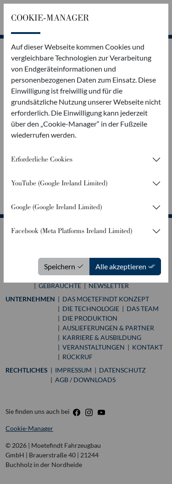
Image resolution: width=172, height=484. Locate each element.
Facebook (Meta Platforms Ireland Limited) (71, 231)
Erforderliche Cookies (41, 159)
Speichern (64, 266)
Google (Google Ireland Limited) (56, 207)
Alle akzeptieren (125, 266)
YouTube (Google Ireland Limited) (59, 183)
